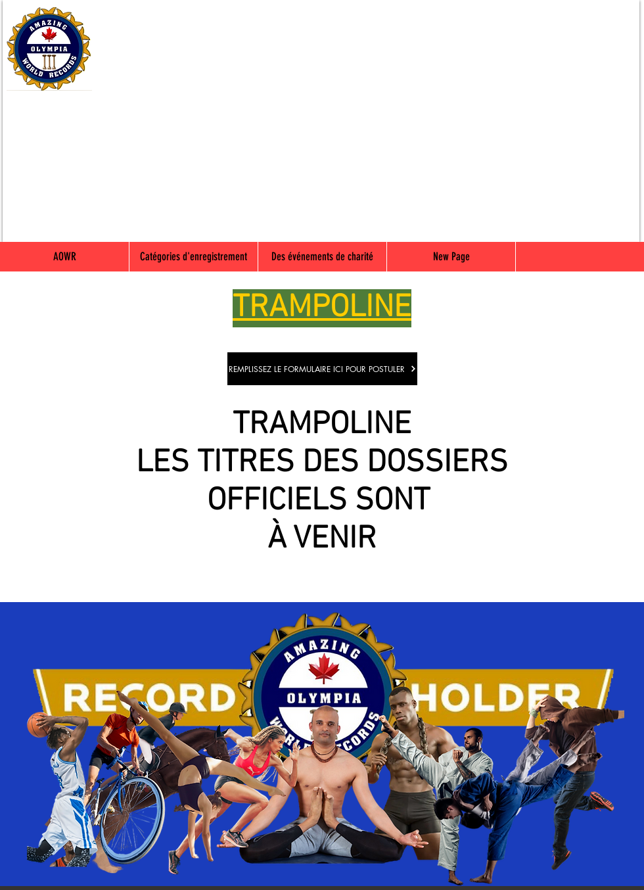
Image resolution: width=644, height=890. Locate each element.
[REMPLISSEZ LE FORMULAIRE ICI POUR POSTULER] (322, 368)
